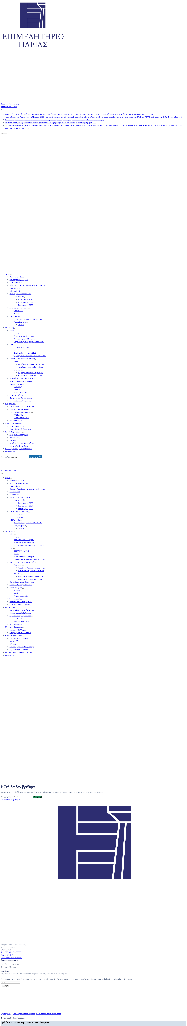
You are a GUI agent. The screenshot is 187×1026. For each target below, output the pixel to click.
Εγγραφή (17, 370)
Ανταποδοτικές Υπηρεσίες (20, 401)
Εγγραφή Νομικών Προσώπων (30, 375)
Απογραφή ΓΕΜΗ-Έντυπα (24, 339)
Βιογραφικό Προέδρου (19, 279)
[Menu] (11, 274)
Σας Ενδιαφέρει (16, 420)
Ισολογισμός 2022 (25, 305)
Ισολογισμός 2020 (25, 299)
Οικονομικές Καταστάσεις (20, 293)
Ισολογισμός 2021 (25, 302)
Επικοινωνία (10, 451)
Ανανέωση (18, 361)
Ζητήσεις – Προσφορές (19, 434)
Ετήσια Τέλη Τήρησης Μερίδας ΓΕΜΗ (29, 341)
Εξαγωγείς (18, 386)
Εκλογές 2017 (15, 291)
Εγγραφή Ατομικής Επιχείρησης (31, 372)
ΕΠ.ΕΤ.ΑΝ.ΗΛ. (15, 316)
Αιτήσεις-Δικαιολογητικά (24, 336)
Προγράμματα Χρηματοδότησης (18, 448)
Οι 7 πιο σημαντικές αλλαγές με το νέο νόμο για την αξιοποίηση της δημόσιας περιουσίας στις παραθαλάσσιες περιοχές (54, 119)
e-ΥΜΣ (16, 350)
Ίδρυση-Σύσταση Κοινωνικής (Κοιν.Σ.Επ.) (30, 355)
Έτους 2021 (18, 310)
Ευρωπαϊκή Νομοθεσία (19, 446)
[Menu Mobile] (2, 473)
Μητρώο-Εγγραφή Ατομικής (21, 381)
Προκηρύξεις (15, 437)
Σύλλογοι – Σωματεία (13, 423)
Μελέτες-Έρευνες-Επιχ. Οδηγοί (22, 443)
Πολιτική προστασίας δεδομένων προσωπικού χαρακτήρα (37, 1013)
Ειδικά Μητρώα (16, 384)
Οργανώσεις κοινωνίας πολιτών (22, 378)
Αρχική (7, 274)
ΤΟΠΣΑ (21, 324)
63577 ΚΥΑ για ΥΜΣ (21, 347)
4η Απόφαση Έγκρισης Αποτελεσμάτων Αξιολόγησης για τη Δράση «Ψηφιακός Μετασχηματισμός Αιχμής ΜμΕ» (50, 122)
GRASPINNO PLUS (21, 417)
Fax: (7, 955)
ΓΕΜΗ (12, 330)
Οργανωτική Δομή (17, 277)
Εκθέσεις (13, 440)
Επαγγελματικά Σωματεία (20, 429)
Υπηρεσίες (9, 327)
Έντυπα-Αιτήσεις (16, 395)
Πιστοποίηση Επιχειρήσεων (21, 398)
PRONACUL (18, 415)
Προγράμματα (20, 322)
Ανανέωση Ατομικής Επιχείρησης (31, 364)
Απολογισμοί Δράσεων (19, 308)
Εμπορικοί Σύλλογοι (18, 426)
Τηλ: (11, 952)
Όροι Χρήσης (6, 1013)
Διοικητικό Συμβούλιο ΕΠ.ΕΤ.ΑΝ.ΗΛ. (28, 319)
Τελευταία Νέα (16, 282)
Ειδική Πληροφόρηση (13, 432)
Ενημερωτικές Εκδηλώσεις (20, 409)
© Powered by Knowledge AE (12, 1018)
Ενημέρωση (10, 403)
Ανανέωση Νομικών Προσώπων (31, 367)
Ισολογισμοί (19, 296)
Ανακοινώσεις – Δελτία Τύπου (22, 406)
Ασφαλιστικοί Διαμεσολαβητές (22, 358)
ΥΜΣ (11, 344)
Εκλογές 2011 (15, 288)
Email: (11, 957)
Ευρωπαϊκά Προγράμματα (20, 412)
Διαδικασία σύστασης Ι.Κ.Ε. (25, 353)
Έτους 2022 (18, 313)
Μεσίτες (17, 389)
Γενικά (16, 333)
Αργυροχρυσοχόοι (21, 392)
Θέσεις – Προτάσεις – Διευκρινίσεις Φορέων (27, 285)
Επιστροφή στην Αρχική (10, 799)
